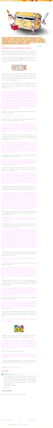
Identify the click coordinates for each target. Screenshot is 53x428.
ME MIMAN (10, 37)
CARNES (26, 39)
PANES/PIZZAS (21, 40)
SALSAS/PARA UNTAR (6, 43)
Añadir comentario (7, 390)
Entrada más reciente (7, 420)
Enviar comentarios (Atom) (22, 424)
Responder (7, 387)
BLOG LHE (39, 37)
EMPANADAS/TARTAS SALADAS (31, 40)
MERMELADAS (20, 42)
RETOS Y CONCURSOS (6, 39)
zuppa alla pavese (25, 60)
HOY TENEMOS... (14, 39)
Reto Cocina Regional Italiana (14, 367)
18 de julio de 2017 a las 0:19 (18, 374)
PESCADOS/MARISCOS (34, 39)
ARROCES (21, 39)
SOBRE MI (4, 37)
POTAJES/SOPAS (41, 40)
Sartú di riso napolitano (19, 343)
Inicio (20, 420)
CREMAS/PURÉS (5, 42)
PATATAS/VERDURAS (13, 42)
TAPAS (39, 42)
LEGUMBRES (15, 40)
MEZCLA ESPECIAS (20, 43)
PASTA (35, 42)
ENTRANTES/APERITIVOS (7, 40)
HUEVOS (43, 42)
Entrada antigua (31, 420)
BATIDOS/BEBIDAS (28, 42)
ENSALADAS (42, 39)
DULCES (27, 43)
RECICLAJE (13, 43)
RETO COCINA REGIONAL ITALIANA (30, 37)
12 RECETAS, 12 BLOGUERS (18, 37)
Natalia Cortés (7, 374)
